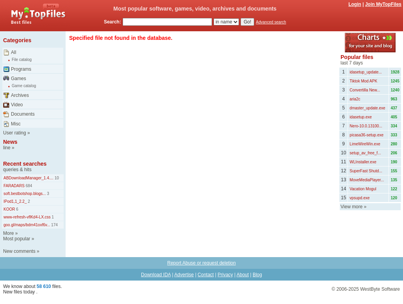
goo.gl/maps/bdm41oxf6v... (27, 225)
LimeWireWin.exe (365, 144)
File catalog (22, 59)
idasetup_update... (366, 72)
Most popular (16, 238)
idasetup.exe (361, 117)
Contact (206, 274)
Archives (20, 95)
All (13, 52)
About (243, 274)
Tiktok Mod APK (363, 81)
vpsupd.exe (359, 198)
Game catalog (24, 86)
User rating (14, 133)
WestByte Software (380, 289)
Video (17, 104)
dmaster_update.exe (367, 108)
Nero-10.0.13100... (366, 126)
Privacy (225, 274)
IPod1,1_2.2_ (15, 201)
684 (28, 186)
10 (56, 178)
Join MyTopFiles (383, 4)
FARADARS (14, 186)
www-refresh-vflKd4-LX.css (27, 217)
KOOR (9, 209)
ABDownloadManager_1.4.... (28, 178)
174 (53, 225)
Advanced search (271, 22)
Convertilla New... (365, 90)
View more (351, 206)
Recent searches (24, 164)
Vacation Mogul (363, 189)
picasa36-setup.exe (366, 135)
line (7, 147)
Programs (21, 69)
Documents (23, 114)
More (8, 233)
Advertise (184, 274)
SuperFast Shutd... (366, 171)
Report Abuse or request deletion (201, 263)
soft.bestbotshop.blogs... (25, 193)
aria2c (355, 99)
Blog (257, 274)
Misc (16, 124)
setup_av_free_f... (365, 153)
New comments (19, 251)
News (10, 142)
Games (18, 78)
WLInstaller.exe (363, 162)
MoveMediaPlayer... (367, 180)
